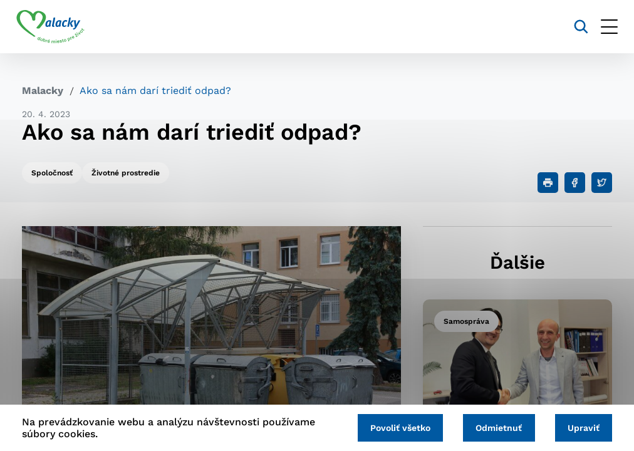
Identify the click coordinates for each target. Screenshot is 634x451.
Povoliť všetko (395, 427)
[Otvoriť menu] (603, 26)
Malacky (42, 90)
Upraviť (582, 427)
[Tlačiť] (548, 182)
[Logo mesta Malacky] (56, 27)
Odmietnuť (495, 427)
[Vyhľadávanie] (575, 26)
